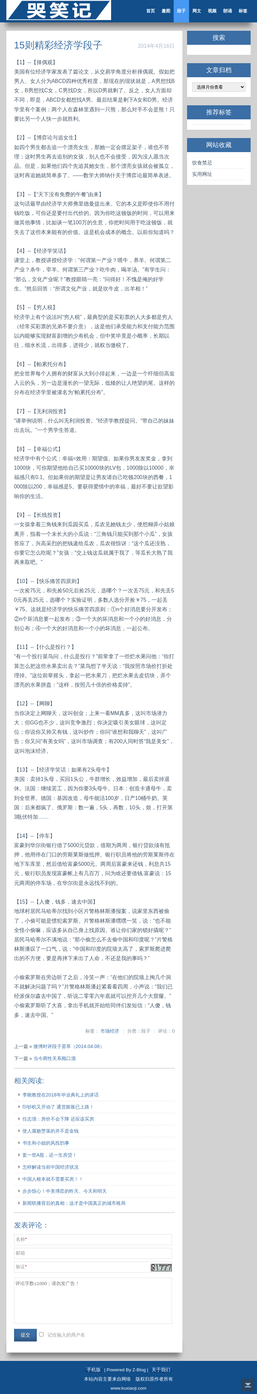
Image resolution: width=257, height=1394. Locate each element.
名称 (20, 1239)
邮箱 (20, 1253)
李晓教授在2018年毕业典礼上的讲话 (60, 1094)
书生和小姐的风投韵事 (45, 1143)
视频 (212, 10)
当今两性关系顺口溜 (54, 1058)
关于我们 (161, 1369)
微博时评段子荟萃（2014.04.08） (68, 1046)
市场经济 (109, 1031)
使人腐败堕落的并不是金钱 (50, 1131)
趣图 (166, 10)
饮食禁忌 (202, 162)
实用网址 (202, 174)
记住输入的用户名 (66, 1335)
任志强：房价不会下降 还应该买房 (58, 1119)
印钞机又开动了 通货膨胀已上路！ (58, 1107)
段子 (181, 10)
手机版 (94, 1369)
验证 (20, 1266)
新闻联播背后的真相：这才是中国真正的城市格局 (73, 1203)
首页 (150, 10)
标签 (243, 10)
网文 (196, 10)
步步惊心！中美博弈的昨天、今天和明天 (64, 1191)
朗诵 (227, 10)
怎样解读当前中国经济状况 (50, 1167)
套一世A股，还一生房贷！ (49, 1155)
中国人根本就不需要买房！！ (52, 1179)
